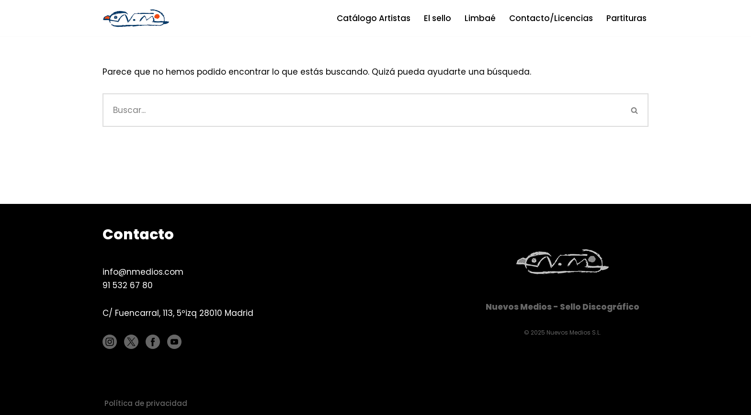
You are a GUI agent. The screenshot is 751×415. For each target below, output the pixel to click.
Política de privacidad (145, 403)
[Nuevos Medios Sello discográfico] (138, 18)
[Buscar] (361, 110)
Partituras (626, 18)
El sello (437, 18)
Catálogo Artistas (373, 18)
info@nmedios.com (142, 272)
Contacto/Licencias (551, 18)
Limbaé (480, 18)
